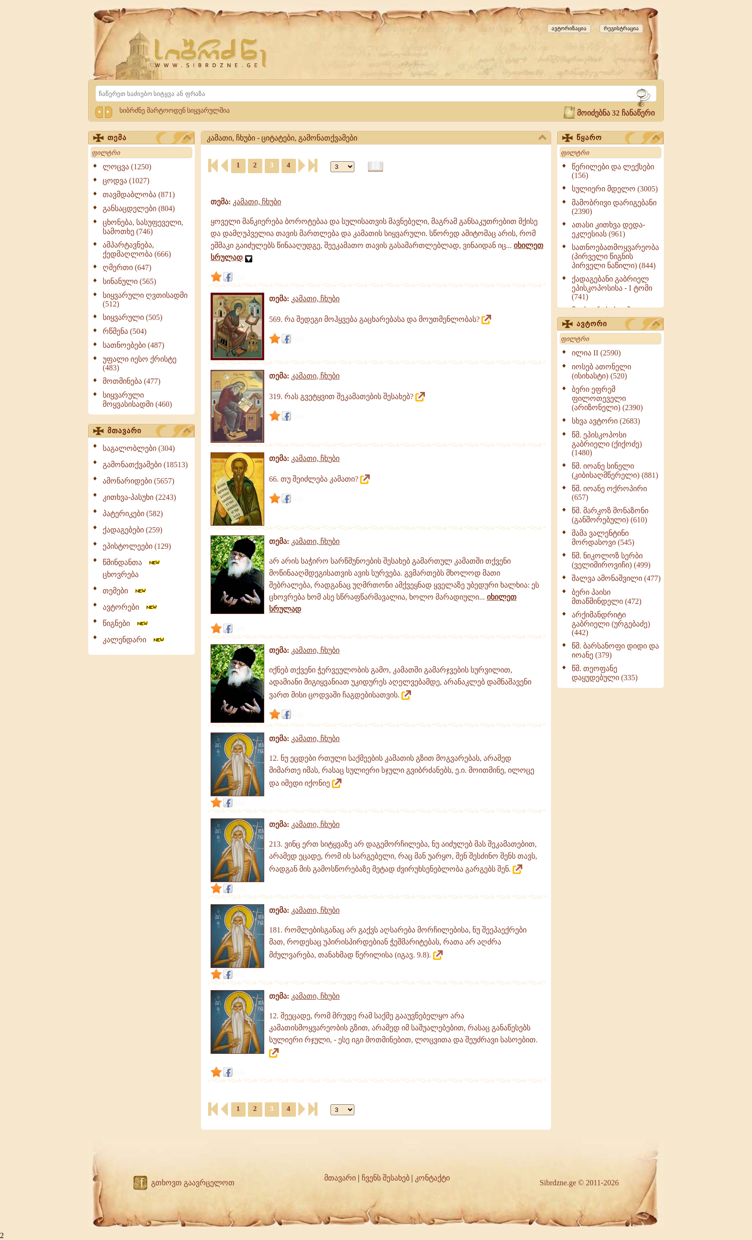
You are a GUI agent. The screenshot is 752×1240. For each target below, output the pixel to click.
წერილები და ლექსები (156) (613, 171)
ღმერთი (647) (127, 267)
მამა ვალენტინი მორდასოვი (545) (603, 537)
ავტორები (130, 607)
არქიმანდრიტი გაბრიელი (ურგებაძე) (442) (611, 624)
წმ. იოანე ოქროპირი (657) (609, 492)
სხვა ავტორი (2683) (606, 421)
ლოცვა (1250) (127, 167)
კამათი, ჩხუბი (257, 202)
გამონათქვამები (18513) (145, 465)
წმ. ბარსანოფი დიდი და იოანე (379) (615, 650)
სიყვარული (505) (133, 317)
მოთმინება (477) (132, 381)
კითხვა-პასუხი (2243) (139, 497)
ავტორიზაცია (569, 28)
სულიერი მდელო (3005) (615, 189)
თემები (125, 591)
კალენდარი (134, 640)
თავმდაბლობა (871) (139, 194)
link (240, 277)
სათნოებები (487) (133, 345)
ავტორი (618, 324)
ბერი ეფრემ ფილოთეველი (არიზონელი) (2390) (607, 398)
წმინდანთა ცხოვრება (132, 568)
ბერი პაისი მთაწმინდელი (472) (607, 596)
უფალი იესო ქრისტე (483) (139, 363)
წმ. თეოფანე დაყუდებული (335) (605, 673)
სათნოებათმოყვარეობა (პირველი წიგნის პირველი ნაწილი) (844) (615, 256)
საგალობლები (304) (139, 448)
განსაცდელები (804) (139, 208)
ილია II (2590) (596, 353)
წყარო (618, 138)
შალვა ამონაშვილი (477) (616, 578)
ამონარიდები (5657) (139, 481)
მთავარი (149, 431)
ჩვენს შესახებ (386, 1178)
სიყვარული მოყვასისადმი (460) (137, 399)
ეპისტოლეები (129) (137, 546)
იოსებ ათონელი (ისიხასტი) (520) (601, 371)
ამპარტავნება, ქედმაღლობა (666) (137, 249)
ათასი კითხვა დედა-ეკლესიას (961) (608, 229)
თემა (149, 138)
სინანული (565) (129, 281)
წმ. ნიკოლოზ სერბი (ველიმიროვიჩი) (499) (611, 560)
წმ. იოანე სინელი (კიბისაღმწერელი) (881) (615, 470)
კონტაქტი (432, 1178)
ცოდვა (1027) (126, 181)
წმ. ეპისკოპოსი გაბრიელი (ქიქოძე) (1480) (607, 444)
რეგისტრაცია (621, 28)
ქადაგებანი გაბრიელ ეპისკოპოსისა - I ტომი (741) (612, 288)
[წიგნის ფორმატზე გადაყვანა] (375, 166)
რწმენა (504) (125, 331)
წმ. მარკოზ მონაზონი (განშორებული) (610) (610, 515)
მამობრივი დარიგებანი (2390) (614, 207)
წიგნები (126, 623)
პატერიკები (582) (133, 513)
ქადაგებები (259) (133, 530)
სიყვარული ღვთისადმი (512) (145, 299)
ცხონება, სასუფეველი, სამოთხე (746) (143, 227)
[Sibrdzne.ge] (211, 53)
